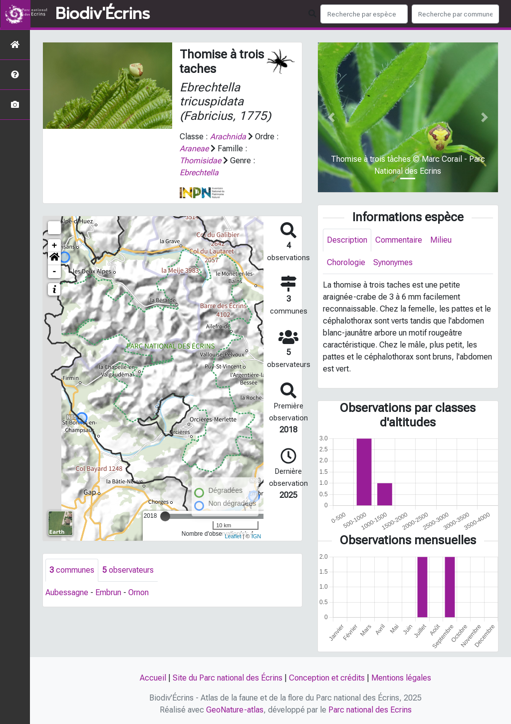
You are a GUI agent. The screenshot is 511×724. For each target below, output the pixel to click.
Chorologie (346, 262)
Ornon (138, 592)
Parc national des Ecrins (370, 710)
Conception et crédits (327, 678)
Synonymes (393, 262)
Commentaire (398, 240)
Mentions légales (401, 678)
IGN (256, 536)
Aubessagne (66, 592)
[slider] (165, 516)
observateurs (128, 570)
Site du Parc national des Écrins (227, 678)
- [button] (54, 272)
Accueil (153, 678)
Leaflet (233, 536)
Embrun (108, 592)
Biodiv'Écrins (102, 14)
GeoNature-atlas (234, 710)
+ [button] (54, 246)
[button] (54, 258)
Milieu (441, 240)
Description (347, 240)
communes (71, 570)
